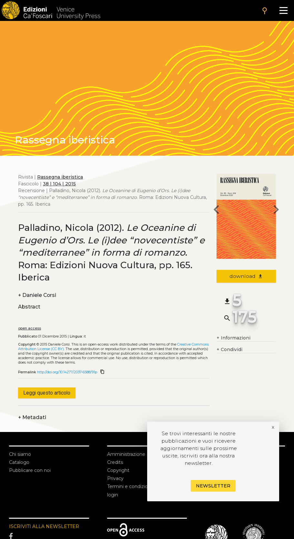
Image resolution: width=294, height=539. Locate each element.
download (246, 276)
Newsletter (213, 486)
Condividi (229, 349)
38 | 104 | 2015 (59, 184)
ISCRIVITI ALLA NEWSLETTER (44, 526)
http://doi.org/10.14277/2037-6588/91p (67, 372)
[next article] (276, 210)
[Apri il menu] (283, 10)
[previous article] (217, 210)
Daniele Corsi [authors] (37, 295)
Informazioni (233, 338)
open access (29, 328)
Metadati (32, 417)
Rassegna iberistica (60, 177)
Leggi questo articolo (46, 393)
